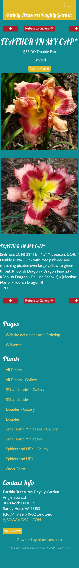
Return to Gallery (39, 28)
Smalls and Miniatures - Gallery (32, 429)
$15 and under (17, 399)
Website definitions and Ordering (33, 334)
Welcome (14, 344)
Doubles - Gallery (20, 409)
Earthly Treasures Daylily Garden (39, 15)
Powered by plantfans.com (39, 539)
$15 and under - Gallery (25, 389)
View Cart (12, 531)
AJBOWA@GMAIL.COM (22, 519)
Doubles (12, 419)
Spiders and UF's (19, 458)
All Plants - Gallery (21, 379)
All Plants (14, 369)
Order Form (15, 468)
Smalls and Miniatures (24, 439)
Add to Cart (39, 69)
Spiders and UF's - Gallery (27, 448)
